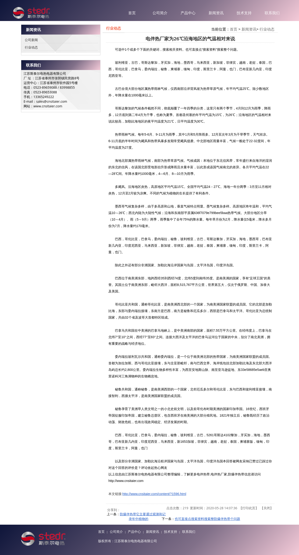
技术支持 (244, 12)
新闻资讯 (216, 12)
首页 (132, 12)
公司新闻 (31, 40)
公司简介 (160, 12)
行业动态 (31, 47)
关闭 (266, 508)
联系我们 (272, 12)
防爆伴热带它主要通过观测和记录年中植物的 (143, 516)
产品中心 (188, 12)
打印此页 (248, 508)
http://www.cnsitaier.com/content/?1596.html (154, 494)
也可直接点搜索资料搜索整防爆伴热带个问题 (207, 518)
